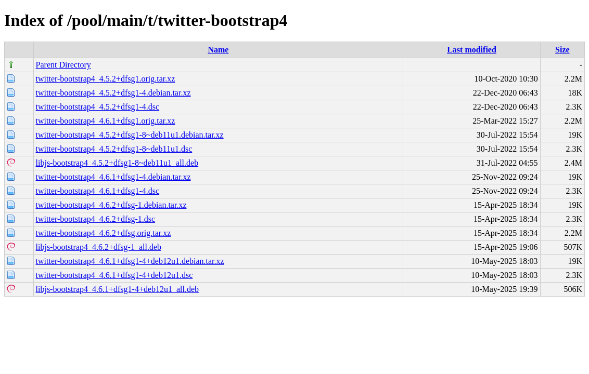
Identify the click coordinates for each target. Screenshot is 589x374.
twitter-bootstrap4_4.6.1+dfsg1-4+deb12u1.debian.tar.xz (130, 261)
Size (562, 49)
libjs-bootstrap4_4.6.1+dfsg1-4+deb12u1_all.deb (117, 289)
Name (218, 49)
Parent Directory (63, 64)
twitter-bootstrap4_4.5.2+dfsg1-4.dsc (98, 106)
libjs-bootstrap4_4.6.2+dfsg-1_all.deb (98, 247)
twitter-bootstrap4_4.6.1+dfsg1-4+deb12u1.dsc (114, 275)
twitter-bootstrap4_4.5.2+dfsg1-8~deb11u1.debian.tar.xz (130, 134)
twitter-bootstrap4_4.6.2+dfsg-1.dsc (96, 219)
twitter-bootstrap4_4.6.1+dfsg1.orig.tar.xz (105, 120)
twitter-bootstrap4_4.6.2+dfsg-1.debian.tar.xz (111, 205)
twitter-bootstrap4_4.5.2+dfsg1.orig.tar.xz (105, 78)
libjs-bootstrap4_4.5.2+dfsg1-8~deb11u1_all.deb (117, 162)
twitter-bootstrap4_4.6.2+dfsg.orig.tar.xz (103, 233)
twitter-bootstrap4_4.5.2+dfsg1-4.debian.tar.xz (113, 92)
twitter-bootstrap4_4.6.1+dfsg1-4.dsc (98, 190)
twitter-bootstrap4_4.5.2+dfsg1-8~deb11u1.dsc (114, 148)
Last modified (471, 49)
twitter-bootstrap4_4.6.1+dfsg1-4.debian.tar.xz (113, 176)
